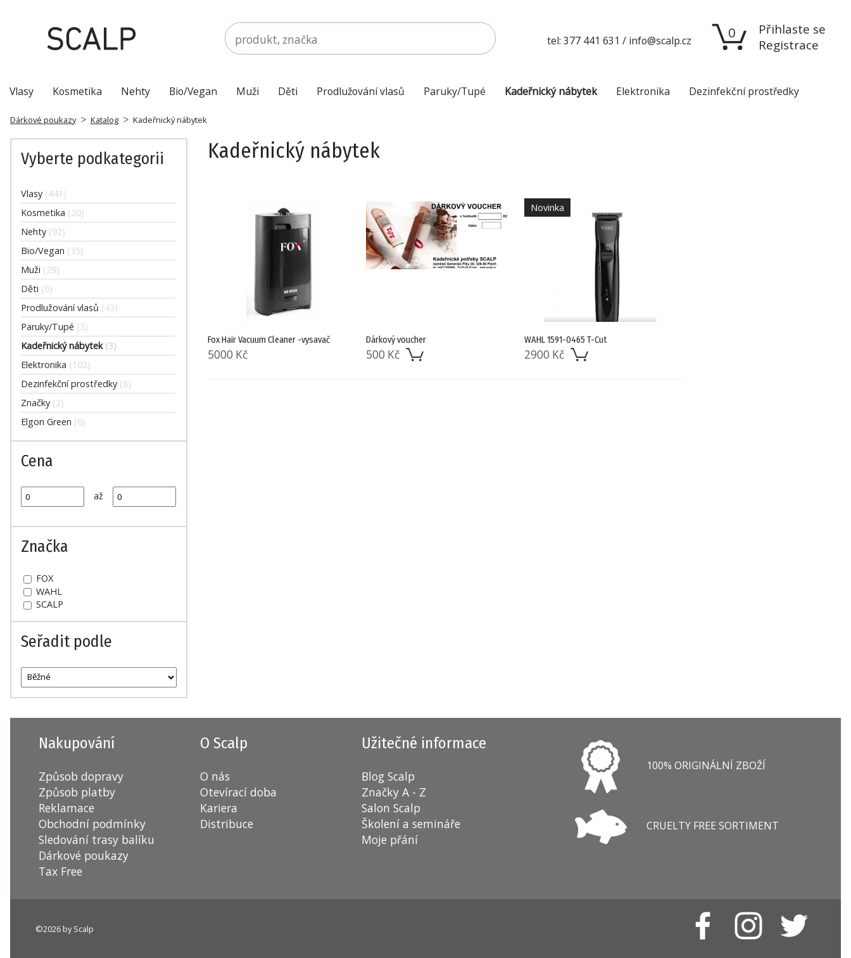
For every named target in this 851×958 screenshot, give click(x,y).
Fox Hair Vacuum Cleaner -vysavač (269, 340)
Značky (42, 403)
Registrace (789, 45)
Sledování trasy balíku (96, 839)
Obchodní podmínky (92, 823)
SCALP (43, 604)
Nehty (43, 232)
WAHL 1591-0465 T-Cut (565, 340)
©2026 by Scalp (64, 929)
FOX (38, 578)
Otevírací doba (238, 792)
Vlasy (43, 194)
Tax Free (60, 871)
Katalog (104, 119)
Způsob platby (77, 792)
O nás (215, 776)
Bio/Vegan (52, 251)
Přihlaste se (792, 29)
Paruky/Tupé (54, 327)
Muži (40, 270)
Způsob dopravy (81, 776)
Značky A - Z (394, 792)
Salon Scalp (391, 807)
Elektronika (56, 365)
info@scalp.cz (660, 41)
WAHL (42, 591)
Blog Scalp (388, 776)
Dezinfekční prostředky (76, 384)
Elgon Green (53, 422)
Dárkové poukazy (43, 119)
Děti (37, 289)
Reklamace (66, 807)
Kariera (218, 807)
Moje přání (390, 839)
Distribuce (226, 823)
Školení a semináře (411, 823)
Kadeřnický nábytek (69, 346)
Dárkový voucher (396, 340)
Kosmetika (52, 213)
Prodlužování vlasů (69, 308)
